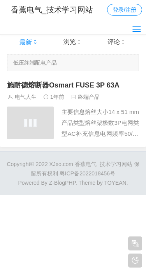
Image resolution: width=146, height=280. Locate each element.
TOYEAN (115, 183)
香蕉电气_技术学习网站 (52, 9)
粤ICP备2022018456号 (87, 173)
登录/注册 (124, 10)
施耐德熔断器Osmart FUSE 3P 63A (63, 85)
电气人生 (26, 97)
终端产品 (89, 97)
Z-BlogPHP (62, 183)
